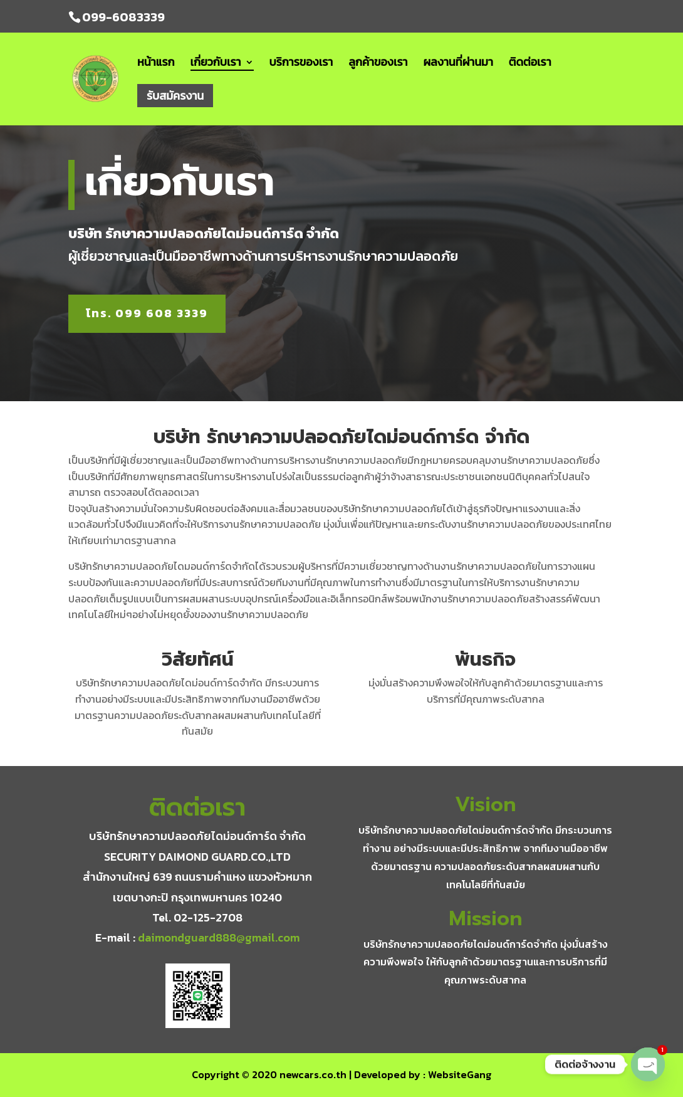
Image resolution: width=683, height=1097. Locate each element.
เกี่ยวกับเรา (215, 63)
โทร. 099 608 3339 (147, 313)
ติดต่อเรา (530, 64)
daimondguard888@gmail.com (219, 937)
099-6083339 (123, 17)
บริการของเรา (301, 64)
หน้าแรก (156, 64)
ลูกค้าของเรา (377, 64)
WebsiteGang (459, 1074)
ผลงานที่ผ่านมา (458, 64)
